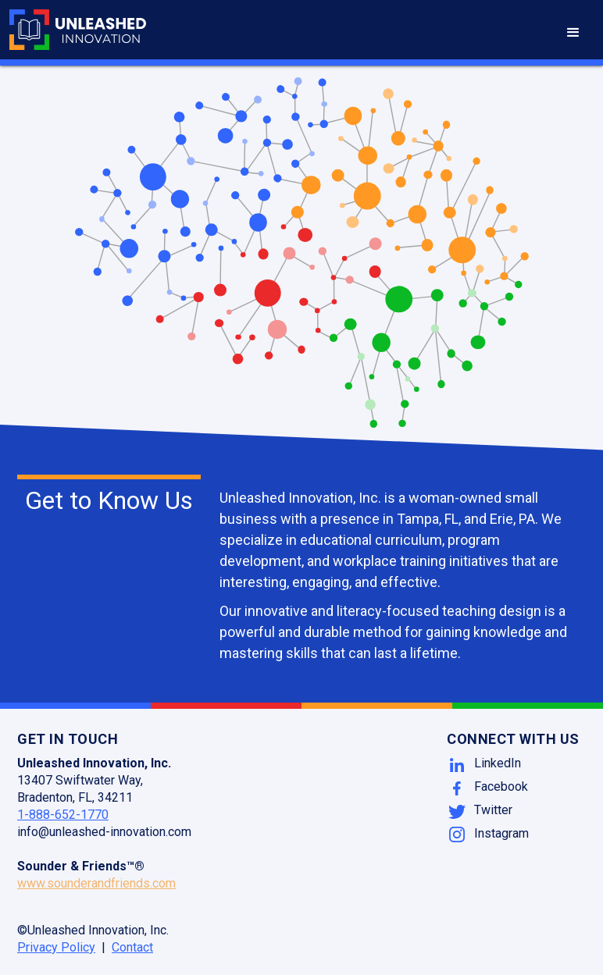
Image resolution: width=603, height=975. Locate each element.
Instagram (501, 833)
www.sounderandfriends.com (96, 883)
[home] (77, 29)
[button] (573, 32)
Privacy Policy (56, 947)
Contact (132, 947)
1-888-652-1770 (63, 814)
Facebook (501, 786)
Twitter (493, 809)
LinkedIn (497, 763)
